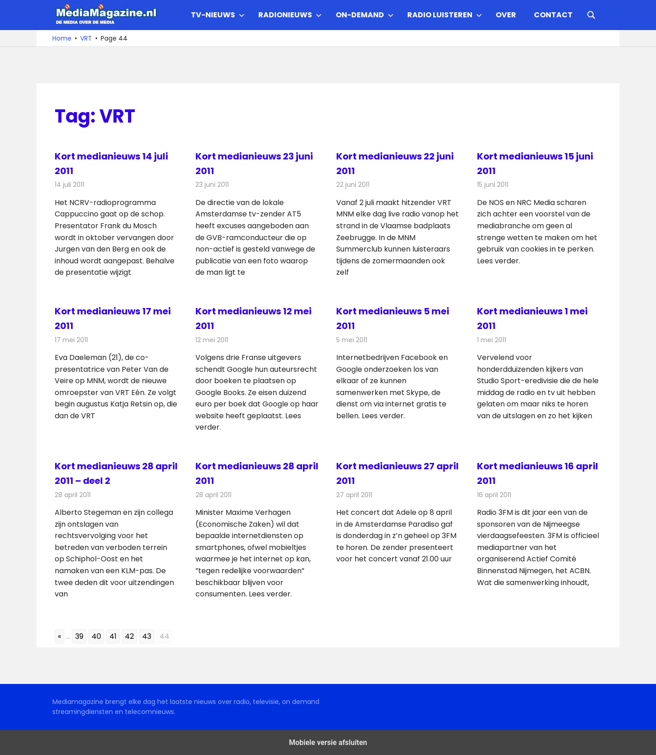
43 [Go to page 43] (146, 636)
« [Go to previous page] (59, 636)
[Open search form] (591, 14)
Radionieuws (290, 15)
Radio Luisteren (444, 15)
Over (506, 15)
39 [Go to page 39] (79, 636)
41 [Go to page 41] (113, 636)
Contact (553, 15)
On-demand (365, 15)
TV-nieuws (218, 15)
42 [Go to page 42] (129, 636)
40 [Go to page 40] (96, 636)
